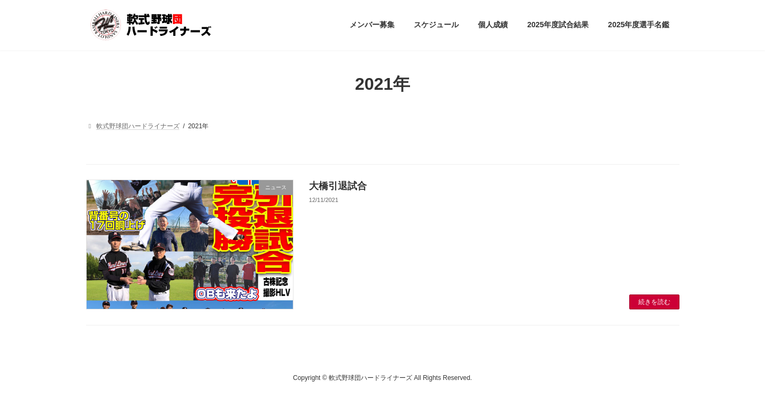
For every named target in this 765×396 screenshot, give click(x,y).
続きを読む (654, 302)
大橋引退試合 (338, 186)
